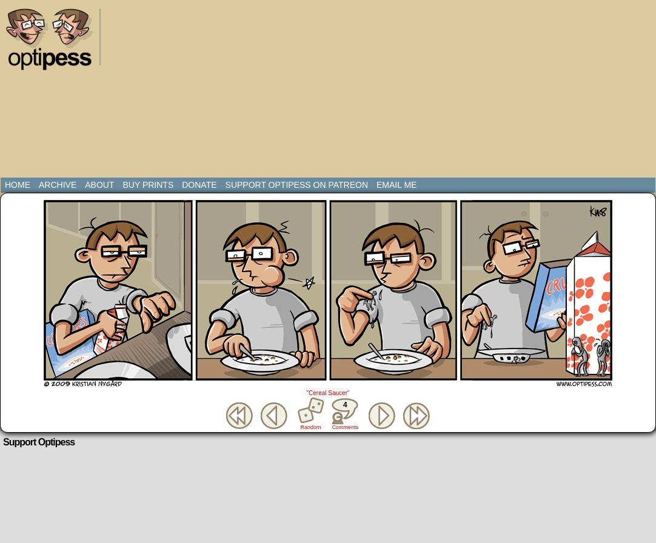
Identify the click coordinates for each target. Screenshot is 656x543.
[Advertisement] (288, 91)
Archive (57, 185)
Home (17, 185)
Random (311, 427)
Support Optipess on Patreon (297, 185)
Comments (345, 414)
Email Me (397, 185)
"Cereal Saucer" (327, 393)
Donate (199, 185)
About (99, 185)
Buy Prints (147, 185)
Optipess (55, 42)
